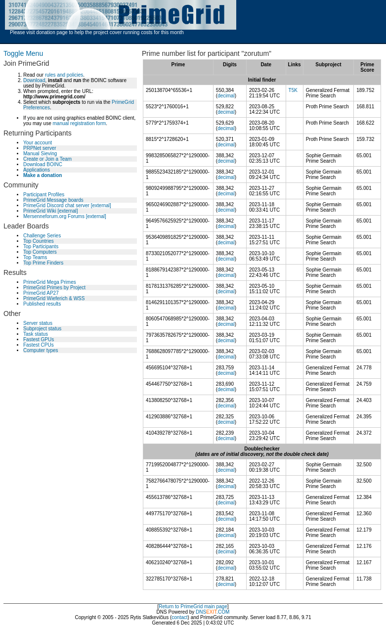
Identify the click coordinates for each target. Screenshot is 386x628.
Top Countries (38, 241)
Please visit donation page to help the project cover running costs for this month (97, 32)
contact (179, 617)
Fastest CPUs (38, 345)
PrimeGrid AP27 (41, 293)
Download (34, 80)
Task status (35, 334)
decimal (225, 95)
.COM (217, 612)
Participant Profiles (43, 194)
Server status (37, 323)
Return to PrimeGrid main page (193, 606)
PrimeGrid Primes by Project (54, 287)
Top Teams (35, 257)
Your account (37, 142)
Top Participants (40, 246)
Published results (42, 304)
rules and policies (64, 75)
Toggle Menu (23, 53)
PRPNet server (39, 148)
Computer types (40, 350)
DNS (201, 612)
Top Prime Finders (43, 263)
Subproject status (42, 328)
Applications (36, 170)
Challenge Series (42, 235)
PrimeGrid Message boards (53, 200)
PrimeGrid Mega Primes (49, 282)
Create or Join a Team (47, 159)
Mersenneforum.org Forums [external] (64, 216)
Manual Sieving (40, 153)
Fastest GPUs (38, 339)
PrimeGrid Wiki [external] (50, 211)
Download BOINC (42, 164)
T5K (293, 90)
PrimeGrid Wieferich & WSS (54, 298)
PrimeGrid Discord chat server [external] (67, 205)
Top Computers (40, 252)
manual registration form (79, 123)
